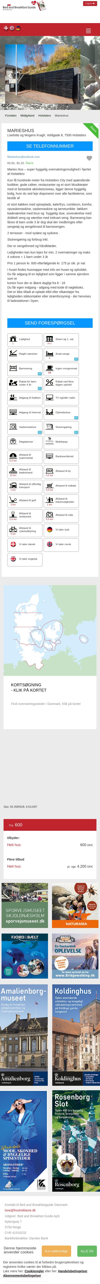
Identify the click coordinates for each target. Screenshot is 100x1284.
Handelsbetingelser (73, 1271)
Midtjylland (27, 115)
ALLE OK (87, 1251)
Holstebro (44, 115)
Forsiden (11, 115)
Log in (90, 3)
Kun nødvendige (56, 1251)
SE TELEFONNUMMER (50, 146)
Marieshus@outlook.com (23, 156)
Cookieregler (34, 1271)
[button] (9, 74)
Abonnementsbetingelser (22, 1275)
